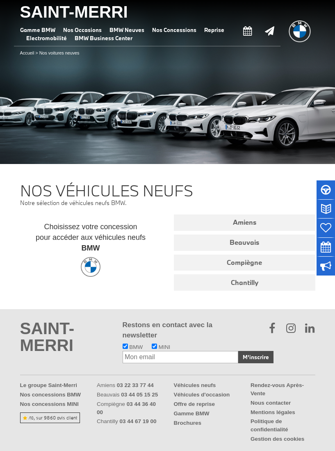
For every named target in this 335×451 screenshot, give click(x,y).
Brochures (188, 423)
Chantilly (244, 282)
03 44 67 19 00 (138, 421)
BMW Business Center (103, 38)
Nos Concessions (174, 30)
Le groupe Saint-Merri (48, 385)
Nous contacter (271, 403)
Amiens (244, 222)
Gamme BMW (37, 30)
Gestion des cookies (277, 439)
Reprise (214, 30)
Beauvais (244, 242)
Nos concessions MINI (49, 404)
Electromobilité (46, 38)
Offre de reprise (194, 404)
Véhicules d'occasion (202, 395)
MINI (161, 347)
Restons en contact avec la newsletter (167, 330)
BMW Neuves (126, 30)
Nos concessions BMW (50, 395)
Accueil (27, 52)
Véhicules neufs (195, 385)
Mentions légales (273, 412)
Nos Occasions (82, 30)
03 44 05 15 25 (139, 395)
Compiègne (244, 262)
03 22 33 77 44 (135, 385)
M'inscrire (256, 357)
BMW (133, 347)
